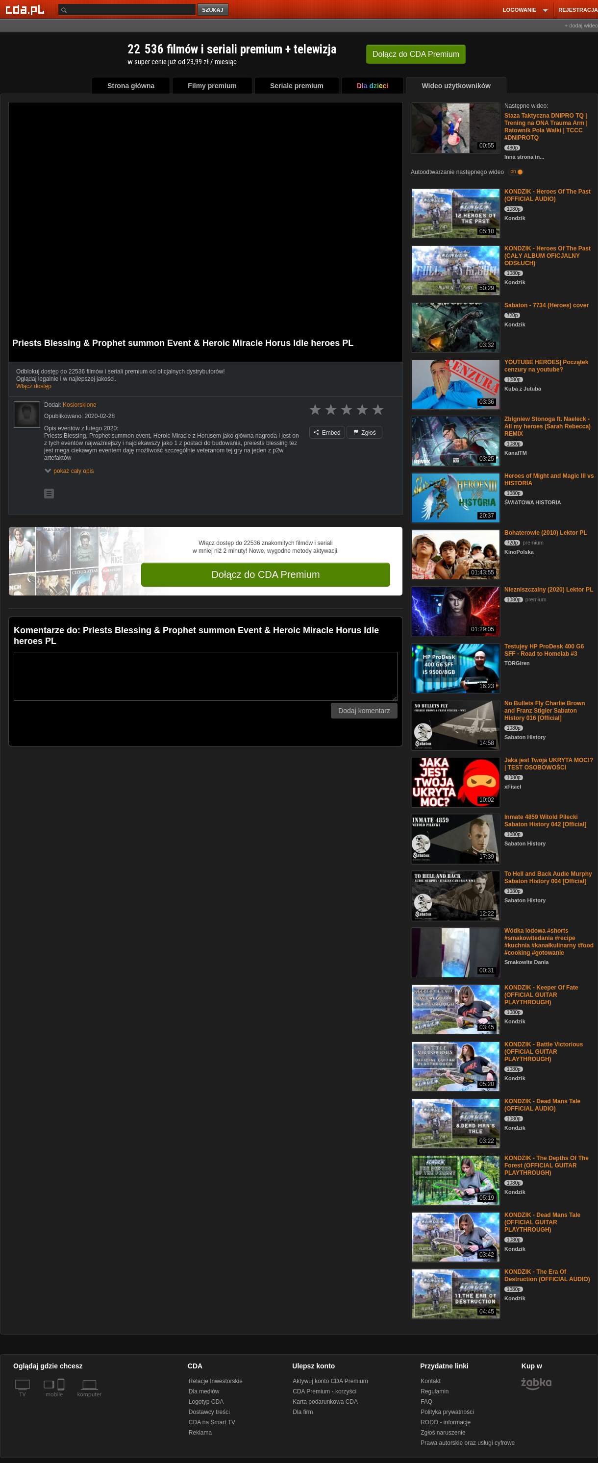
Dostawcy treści (209, 1412)
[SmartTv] (62, 1400)
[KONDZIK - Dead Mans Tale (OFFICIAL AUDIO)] (454, 1122)
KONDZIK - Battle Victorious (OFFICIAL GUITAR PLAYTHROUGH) (543, 1052)
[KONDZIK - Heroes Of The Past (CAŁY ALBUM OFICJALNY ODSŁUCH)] (454, 270)
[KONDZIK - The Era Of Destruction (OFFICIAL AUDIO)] (454, 1293)
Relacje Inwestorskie (216, 1381)
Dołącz (416, 54)
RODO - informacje (446, 1422)
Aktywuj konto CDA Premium (330, 1381)
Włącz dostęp (33, 386)
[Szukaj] (127, 9)
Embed (327, 432)
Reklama (200, 1432)
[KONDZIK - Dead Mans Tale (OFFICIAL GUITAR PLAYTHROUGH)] (454, 1236)
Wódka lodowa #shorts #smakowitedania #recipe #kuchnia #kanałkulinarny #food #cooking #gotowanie (549, 941)
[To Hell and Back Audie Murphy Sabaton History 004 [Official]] (454, 895)
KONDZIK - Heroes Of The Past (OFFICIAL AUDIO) (547, 195)
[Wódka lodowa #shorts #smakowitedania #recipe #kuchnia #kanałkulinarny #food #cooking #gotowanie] (454, 952)
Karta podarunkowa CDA (325, 1401)
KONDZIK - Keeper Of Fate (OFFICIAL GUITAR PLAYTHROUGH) (541, 995)
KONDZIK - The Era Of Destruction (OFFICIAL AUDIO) (547, 1275)
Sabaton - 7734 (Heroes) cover (546, 305)
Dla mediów (204, 1391)
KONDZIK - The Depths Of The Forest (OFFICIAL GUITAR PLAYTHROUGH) (546, 1165)
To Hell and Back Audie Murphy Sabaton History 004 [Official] (548, 877)
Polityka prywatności (447, 1412)
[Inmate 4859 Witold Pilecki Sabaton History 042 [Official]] (454, 838)
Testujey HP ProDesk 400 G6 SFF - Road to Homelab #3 (544, 650)
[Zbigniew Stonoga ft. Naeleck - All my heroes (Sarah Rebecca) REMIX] (454, 440)
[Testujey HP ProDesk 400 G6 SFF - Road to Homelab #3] (454, 668)
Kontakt (431, 1381)
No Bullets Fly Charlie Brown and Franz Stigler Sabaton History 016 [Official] (544, 710)
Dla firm (303, 1412)
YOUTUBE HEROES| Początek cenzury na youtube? (546, 366)
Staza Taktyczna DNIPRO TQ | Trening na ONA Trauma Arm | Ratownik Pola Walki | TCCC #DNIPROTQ (546, 126)
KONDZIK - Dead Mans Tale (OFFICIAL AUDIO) (542, 1105)
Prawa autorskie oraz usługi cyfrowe (468, 1442)
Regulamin (434, 1391)
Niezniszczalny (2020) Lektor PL (548, 589)
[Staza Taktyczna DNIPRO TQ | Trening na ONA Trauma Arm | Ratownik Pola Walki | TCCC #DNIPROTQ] (454, 127)
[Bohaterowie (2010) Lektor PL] (454, 554)
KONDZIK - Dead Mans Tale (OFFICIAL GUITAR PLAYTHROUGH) (542, 1222)
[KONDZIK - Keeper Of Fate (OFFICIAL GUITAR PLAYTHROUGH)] (454, 1009)
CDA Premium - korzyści (324, 1391)
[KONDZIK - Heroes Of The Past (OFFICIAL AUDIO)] (454, 213)
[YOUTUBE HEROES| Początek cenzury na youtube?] (454, 383)
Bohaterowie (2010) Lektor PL (545, 532)
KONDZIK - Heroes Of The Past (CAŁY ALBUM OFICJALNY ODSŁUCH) (547, 256)
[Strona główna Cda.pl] (26, 9)
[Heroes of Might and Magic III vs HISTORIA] (454, 497)
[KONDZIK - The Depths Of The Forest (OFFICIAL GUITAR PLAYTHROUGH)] (454, 1179)
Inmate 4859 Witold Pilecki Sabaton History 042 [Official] (545, 821)
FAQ (426, 1401)
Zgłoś (364, 432)
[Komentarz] (206, 676)
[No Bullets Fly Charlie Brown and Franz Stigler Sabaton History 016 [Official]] (454, 724)
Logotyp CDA (206, 1401)
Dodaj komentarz (364, 711)
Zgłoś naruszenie (443, 1432)
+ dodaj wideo (581, 25)
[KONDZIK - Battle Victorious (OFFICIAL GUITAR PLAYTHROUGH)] (454, 1066)
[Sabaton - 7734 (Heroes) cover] (454, 326)
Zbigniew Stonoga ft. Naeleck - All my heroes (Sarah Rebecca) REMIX (547, 426)
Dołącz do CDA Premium (265, 574)
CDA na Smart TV (212, 1422)
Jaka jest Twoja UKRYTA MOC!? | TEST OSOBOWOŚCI (548, 764)
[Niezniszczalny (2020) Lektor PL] (454, 611)
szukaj (214, 10)
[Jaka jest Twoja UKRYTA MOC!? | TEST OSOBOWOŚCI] (454, 781)
